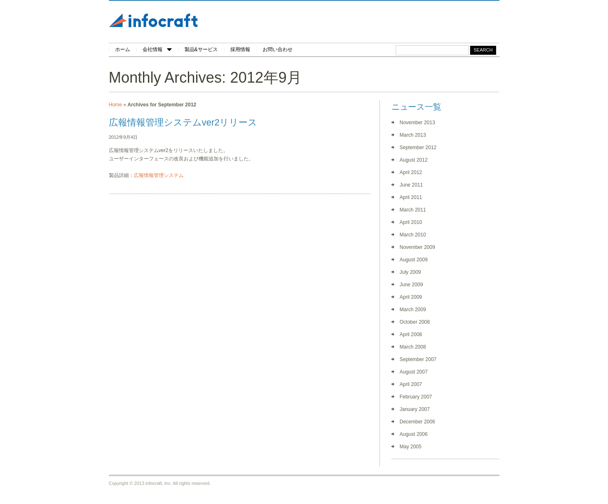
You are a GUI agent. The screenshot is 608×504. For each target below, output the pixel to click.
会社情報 (157, 49)
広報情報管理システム (159, 175)
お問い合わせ (278, 49)
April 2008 (411, 334)
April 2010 (411, 222)
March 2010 (413, 235)
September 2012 (418, 147)
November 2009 (417, 247)
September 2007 (418, 359)
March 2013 (413, 135)
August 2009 (414, 260)
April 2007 (411, 384)
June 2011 (411, 185)
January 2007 (415, 409)
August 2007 (414, 372)
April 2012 (411, 172)
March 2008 (413, 347)
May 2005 (411, 447)
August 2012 (414, 160)
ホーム (122, 49)
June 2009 (411, 285)
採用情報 (240, 49)
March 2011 (413, 210)
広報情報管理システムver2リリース (183, 122)
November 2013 (417, 122)
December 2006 (417, 422)
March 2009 (413, 309)
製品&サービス (201, 49)
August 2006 (414, 434)
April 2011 (411, 197)
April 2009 (411, 297)
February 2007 (416, 397)
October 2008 (415, 322)
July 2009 (410, 272)
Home (115, 105)
